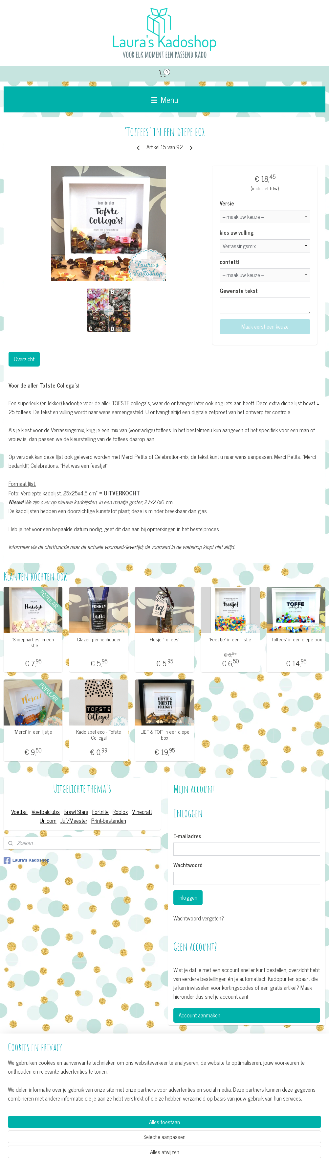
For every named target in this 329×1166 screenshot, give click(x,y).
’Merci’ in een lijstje (33, 732)
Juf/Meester (73, 820)
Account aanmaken (199, 1015)
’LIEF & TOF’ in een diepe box (164, 735)
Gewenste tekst (239, 291)
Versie (227, 203)
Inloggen (188, 897)
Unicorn (48, 820)
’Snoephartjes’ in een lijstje (33, 642)
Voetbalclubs (46, 811)
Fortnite (100, 811)
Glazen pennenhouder (99, 639)
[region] (121, 1135)
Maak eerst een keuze (265, 326)
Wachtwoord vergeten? (198, 918)
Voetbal (19, 811)
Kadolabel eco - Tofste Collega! (98, 735)
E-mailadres (187, 836)
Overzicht (24, 359)
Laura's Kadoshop (27, 861)
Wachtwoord (188, 865)
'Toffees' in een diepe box (296, 639)
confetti (229, 262)
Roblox (120, 811)
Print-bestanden (108, 820)
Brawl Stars (76, 811)
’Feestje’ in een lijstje (230, 639)
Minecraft (142, 811)
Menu (164, 99)
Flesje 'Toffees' (164, 639)
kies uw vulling (236, 232)
